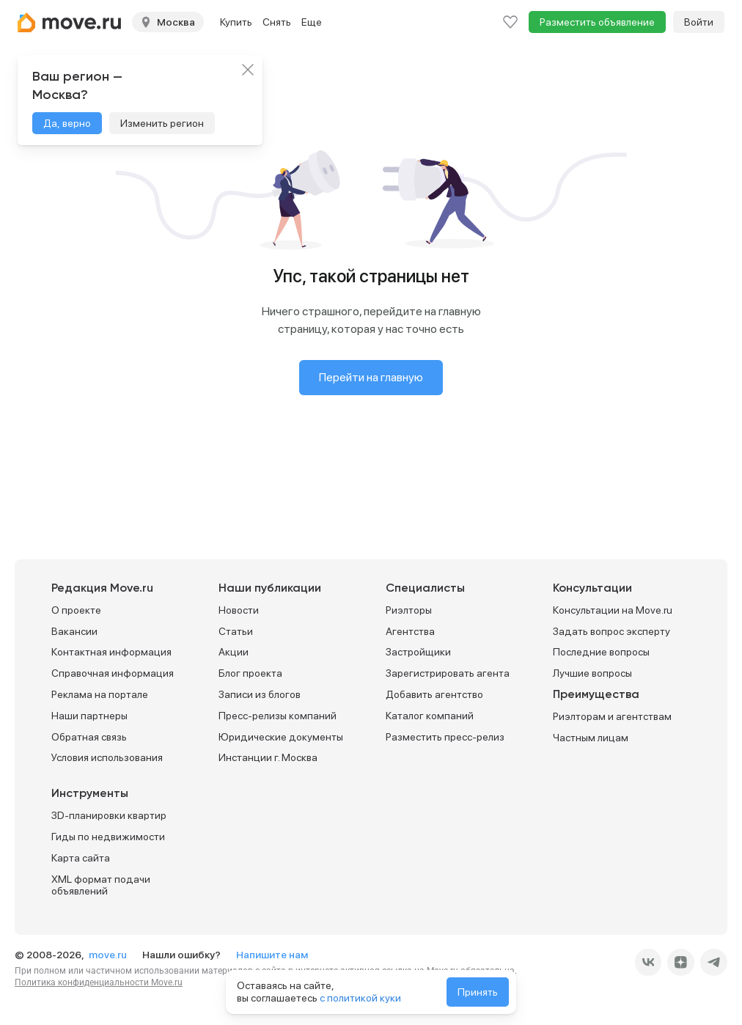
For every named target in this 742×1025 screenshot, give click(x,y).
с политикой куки (360, 998)
